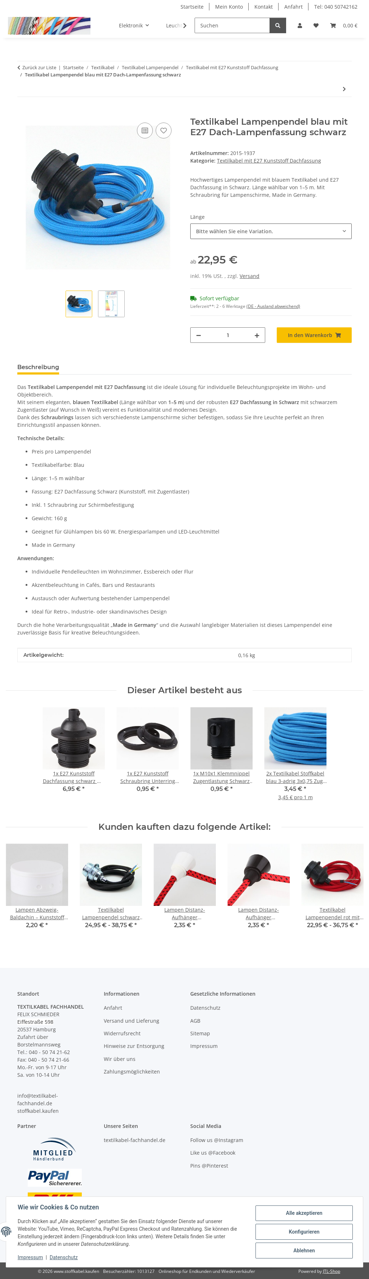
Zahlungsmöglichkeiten (132, 1071)
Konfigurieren (304, 1232)
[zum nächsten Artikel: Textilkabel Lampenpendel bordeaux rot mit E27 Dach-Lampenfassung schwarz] (344, 89)
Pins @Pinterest (209, 1165)
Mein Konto (229, 6)
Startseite (192, 6)
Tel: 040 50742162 (335, 6)
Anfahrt (293, 6)
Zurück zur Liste (39, 67)
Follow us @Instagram (216, 1140)
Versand (249, 276)
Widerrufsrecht (122, 1033)
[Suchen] (232, 25)
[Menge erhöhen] (257, 335)
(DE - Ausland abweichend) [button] (273, 306)
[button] (300, 25)
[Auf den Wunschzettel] (164, 130)
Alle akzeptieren (304, 1213)
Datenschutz (64, 1257)
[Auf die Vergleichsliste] (145, 130)
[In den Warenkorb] (23, 113)
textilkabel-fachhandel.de (134, 1140)
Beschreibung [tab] (38, 367)
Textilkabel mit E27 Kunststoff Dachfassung (269, 160)
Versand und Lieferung (131, 1020)
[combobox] (271, 231)
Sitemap (200, 1033)
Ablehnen (304, 1250)
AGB (195, 1020)
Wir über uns (119, 1058)
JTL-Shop (331, 1271)
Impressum (30, 1257)
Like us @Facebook (212, 1152)
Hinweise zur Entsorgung (134, 1046)
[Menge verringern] (198, 335)
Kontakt (263, 6)
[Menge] (227, 335)
